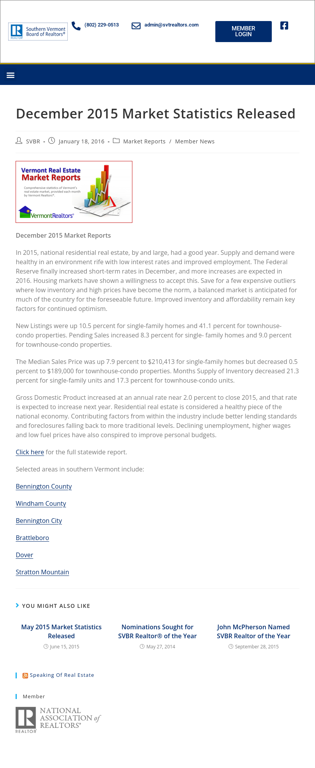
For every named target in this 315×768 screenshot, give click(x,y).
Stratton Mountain (42, 572)
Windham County (41, 503)
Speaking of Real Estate (62, 674)
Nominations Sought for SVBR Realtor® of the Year (157, 631)
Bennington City (39, 520)
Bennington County (44, 486)
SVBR (33, 141)
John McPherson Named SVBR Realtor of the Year (253, 631)
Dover (24, 555)
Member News (195, 141)
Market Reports (144, 141)
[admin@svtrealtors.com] (136, 25)
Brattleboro (32, 537)
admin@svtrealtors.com (171, 25)
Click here (30, 452)
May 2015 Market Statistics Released (61, 631)
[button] (10, 74)
